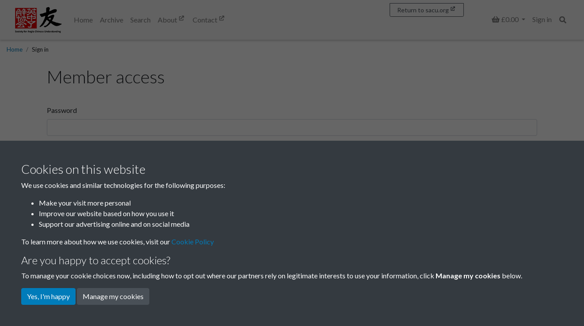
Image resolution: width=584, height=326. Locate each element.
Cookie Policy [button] (192, 241)
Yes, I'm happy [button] (48, 296)
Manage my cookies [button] (113, 296)
